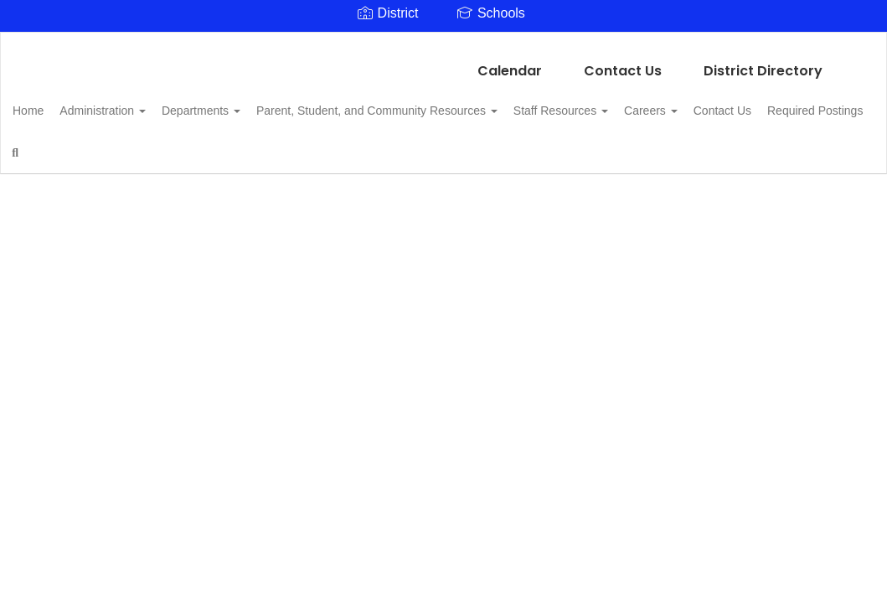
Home (54, 102)
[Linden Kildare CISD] (443, 43)
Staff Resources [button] (623, 102)
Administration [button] (138, 102)
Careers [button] (723, 102)
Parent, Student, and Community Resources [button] (430, 102)
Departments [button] (245, 102)
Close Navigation (243, 150)
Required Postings (86, 144)
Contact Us (623, 62)
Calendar (509, 62)
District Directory (763, 62)
